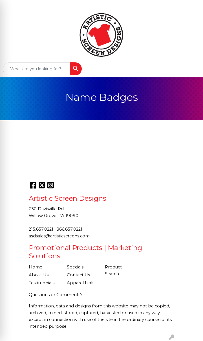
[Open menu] (191, 69)
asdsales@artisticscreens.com (59, 236)
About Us (38, 274)
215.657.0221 (41, 229)
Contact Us (78, 274)
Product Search (113, 270)
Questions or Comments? (56, 294)
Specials (75, 267)
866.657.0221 (69, 229)
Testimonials (41, 282)
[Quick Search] (36, 68)
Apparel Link (80, 282)
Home (35, 267)
